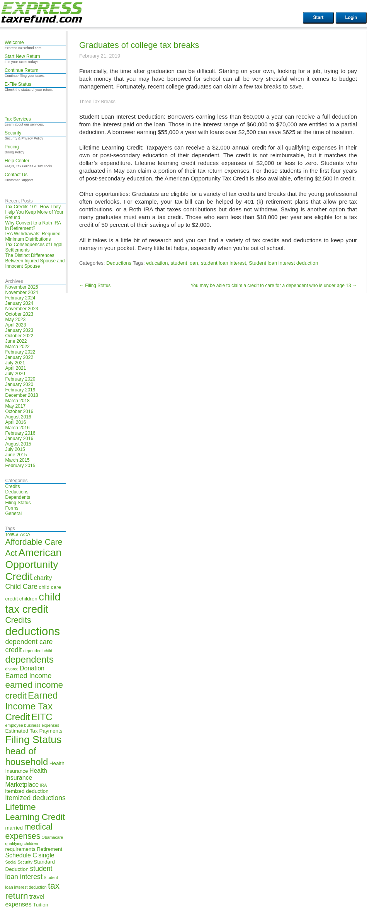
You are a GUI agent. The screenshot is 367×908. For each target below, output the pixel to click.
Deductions (16, 492)
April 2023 (15, 325)
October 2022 (19, 335)
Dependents (17, 497)
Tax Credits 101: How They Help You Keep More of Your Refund (34, 212)
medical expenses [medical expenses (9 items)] (28, 831)
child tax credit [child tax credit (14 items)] (32, 603)
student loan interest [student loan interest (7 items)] (28, 873)
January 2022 (19, 357)
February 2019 (20, 390)
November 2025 (21, 287)
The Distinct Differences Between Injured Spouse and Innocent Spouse (35, 261)
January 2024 (19, 303)
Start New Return (22, 56)
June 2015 (16, 454)
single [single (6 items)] (46, 855)
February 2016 (20, 433)
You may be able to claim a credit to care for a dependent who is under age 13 (274, 285)
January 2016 (19, 438)
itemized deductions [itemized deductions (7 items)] (35, 798)
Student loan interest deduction (283, 263)
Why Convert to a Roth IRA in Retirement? (33, 225)
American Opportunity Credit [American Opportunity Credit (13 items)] (33, 564)
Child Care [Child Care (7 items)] (21, 586)
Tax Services (18, 119)
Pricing (12, 147)
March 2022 (17, 346)
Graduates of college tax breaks (139, 45)
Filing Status (18, 502)
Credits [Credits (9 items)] (18, 620)
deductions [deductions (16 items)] (32, 631)
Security (13, 133)
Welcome (14, 42)
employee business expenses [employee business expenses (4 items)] (32, 725)
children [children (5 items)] (28, 599)
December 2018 (21, 395)
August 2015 (18, 444)
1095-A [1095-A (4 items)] (11, 534)
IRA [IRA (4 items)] (43, 785)
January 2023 (19, 330)
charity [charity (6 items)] (43, 578)
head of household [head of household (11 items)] (26, 756)
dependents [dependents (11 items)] (29, 659)
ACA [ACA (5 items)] (25, 534)
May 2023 (15, 319)
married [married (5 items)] (14, 828)
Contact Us (16, 174)
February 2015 (20, 465)
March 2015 (17, 460)
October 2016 (19, 411)
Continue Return (21, 70)
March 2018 (17, 400)
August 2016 (18, 417)
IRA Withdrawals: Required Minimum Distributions (32, 236)
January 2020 (19, 384)
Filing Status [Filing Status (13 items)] (33, 739)
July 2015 (15, 449)
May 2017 (15, 406)
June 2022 (16, 341)
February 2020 (20, 379)
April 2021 (15, 368)
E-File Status (18, 84)
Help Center (17, 160)
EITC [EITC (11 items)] (42, 717)
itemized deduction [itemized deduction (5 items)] (26, 791)
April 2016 (15, 422)
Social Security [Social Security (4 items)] (18, 862)
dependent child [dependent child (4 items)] (37, 650)
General (13, 513)
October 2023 (19, 314)
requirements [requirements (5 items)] (20, 849)
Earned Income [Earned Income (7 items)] (28, 676)
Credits (12, 486)
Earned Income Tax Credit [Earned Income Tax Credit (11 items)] (31, 706)
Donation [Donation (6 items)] (32, 668)
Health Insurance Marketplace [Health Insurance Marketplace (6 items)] (26, 777)
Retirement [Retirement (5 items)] (49, 849)
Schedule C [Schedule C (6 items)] (21, 855)
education (157, 263)
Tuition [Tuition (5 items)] (40, 905)
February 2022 (20, 352)
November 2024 (21, 292)
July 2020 (15, 373)
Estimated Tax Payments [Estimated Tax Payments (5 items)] (33, 731)
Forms (11, 508)
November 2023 (21, 308)
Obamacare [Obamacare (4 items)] (52, 837)
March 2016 (17, 427)
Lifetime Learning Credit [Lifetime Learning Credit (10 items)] (35, 812)
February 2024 (20, 298)
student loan (184, 263)
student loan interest (223, 263)
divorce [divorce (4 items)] (11, 669)
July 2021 (15, 363)
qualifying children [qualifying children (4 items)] (21, 843)
